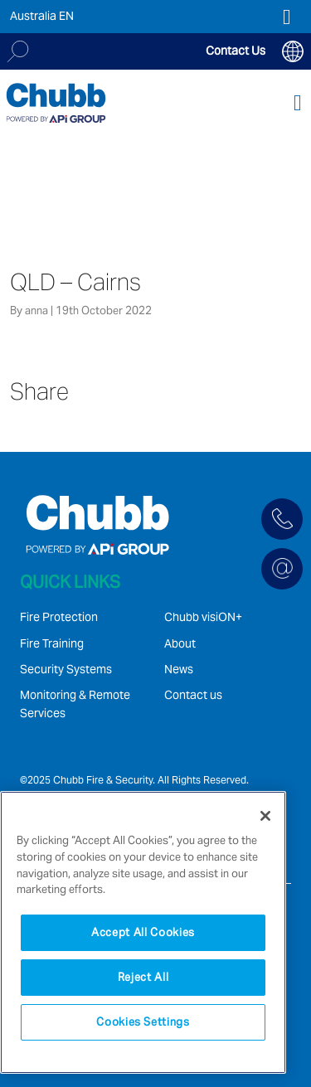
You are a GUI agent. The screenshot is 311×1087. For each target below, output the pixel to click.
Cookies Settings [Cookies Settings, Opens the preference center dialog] (143, 1022)
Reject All (143, 977)
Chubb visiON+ (203, 616)
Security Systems (66, 669)
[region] (143, 932)
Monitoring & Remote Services (75, 704)
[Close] (265, 816)
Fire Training (52, 643)
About (180, 643)
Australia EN (42, 15)
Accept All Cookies (143, 932)
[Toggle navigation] (298, 103)
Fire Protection (59, 616)
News (178, 669)
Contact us (193, 694)
